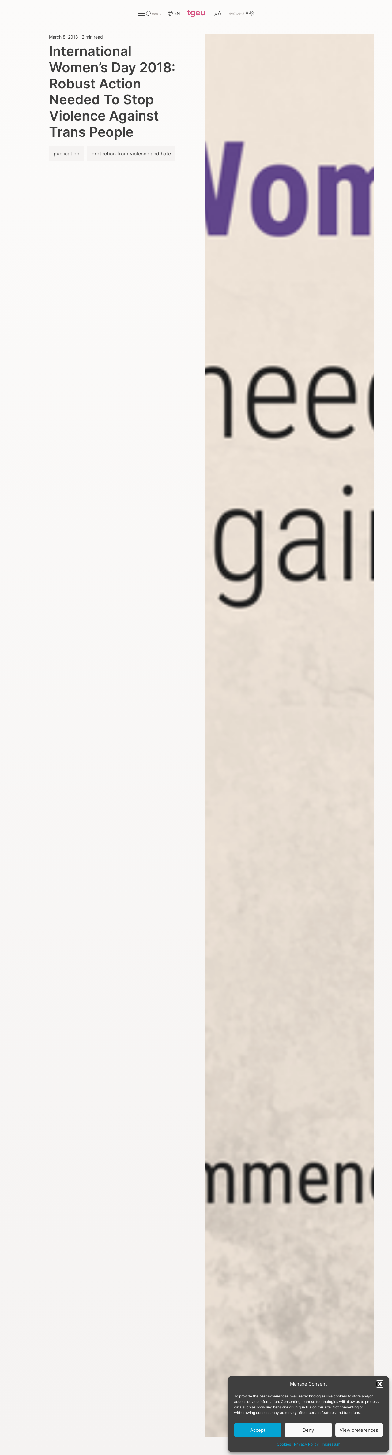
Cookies (284, 1444)
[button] (380, 1384)
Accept (257, 1430)
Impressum (331, 1444)
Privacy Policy (306, 1444)
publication (66, 154)
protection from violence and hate (131, 154)
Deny (308, 1430)
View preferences (359, 1430)
